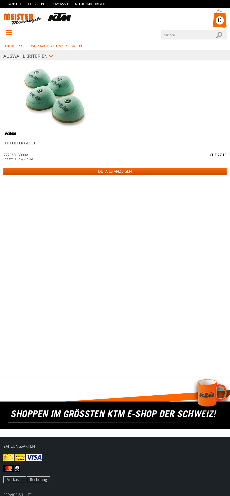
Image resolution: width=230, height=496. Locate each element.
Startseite (14, 4)
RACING (46, 46)
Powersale (60, 4)
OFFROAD (28, 46)
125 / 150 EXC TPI (69, 46)
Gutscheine (36, 4)
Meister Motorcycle (90, 4)
